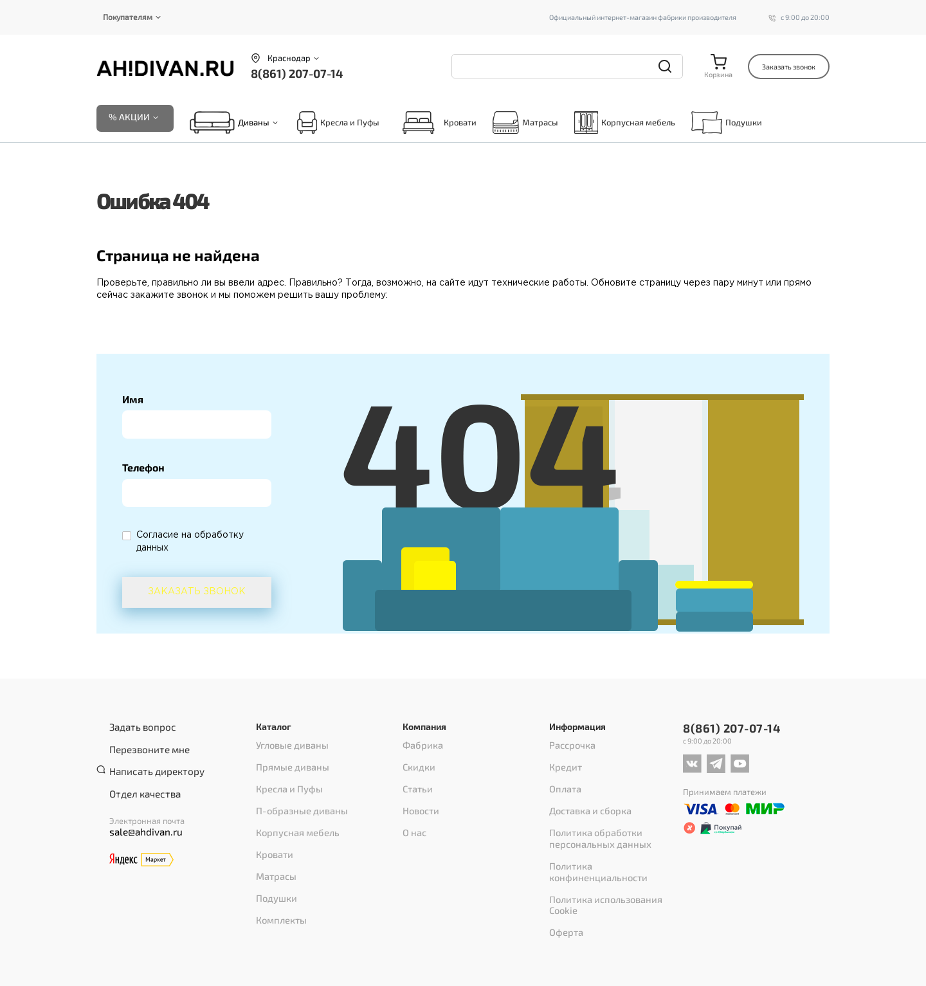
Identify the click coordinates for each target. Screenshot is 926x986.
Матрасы (525, 124)
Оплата (563, 779)
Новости (419, 796)
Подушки (726, 124)
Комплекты (278, 880)
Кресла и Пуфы (338, 124)
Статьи (416, 779)
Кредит (563, 763)
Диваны (253, 124)
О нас (413, 813)
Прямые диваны (289, 763)
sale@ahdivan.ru (140, 814)
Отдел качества (139, 777)
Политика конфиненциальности (612, 840)
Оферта (564, 873)
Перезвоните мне (144, 744)
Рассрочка (569, 746)
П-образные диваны (297, 796)
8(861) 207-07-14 (297, 73)
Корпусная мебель (624, 124)
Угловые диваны (288, 746)
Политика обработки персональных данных (594, 818)
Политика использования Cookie (612, 857)
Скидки (417, 763)
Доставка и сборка (585, 796)
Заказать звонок (788, 66)
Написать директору (149, 761)
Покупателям (127, 16)
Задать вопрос (137, 727)
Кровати (436, 124)
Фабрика (421, 746)
